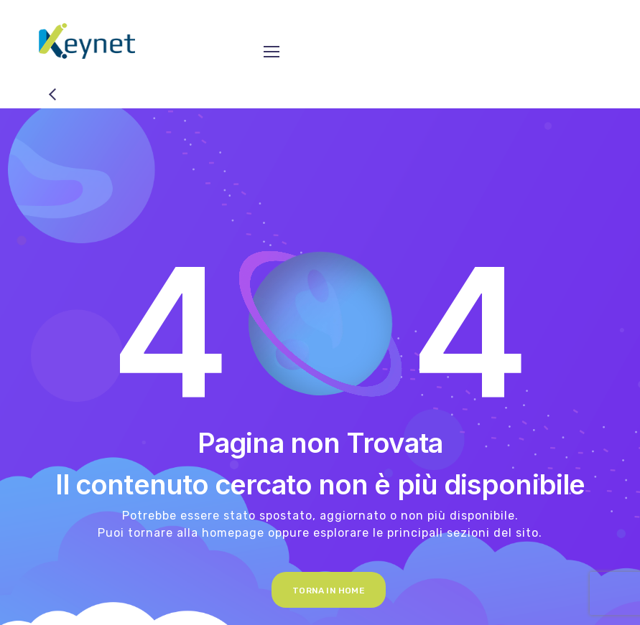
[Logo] (87, 41)
